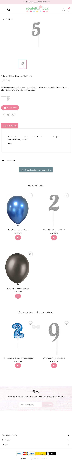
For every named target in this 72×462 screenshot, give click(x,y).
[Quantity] (4, 98)
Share (3, 115)
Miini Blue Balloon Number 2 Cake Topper (18, 358)
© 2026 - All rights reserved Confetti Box (36, 459)
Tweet (8, 115)
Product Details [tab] (10, 126)
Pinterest (13, 115)
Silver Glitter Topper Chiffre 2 (54, 230)
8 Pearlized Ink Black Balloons (18, 289)
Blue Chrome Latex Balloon (18, 230)
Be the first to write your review (36, 170)
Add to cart (10, 107)
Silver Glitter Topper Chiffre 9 (54, 358)
